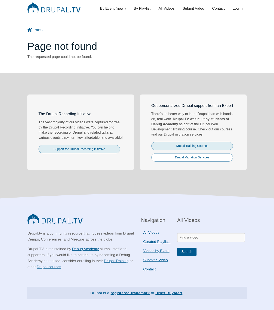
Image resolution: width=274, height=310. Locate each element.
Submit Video (194, 8)
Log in (238, 8)
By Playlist (143, 8)
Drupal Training (116, 261)
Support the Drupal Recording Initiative (79, 149)
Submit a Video (155, 260)
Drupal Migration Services (192, 157)
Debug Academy (85, 249)
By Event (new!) (114, 8)
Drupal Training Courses (192, 146)
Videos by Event (156, 251)
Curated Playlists (157, 242)
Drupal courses (49, 267)
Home (39, 29)
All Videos (167, 8)
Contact (219, 8)
